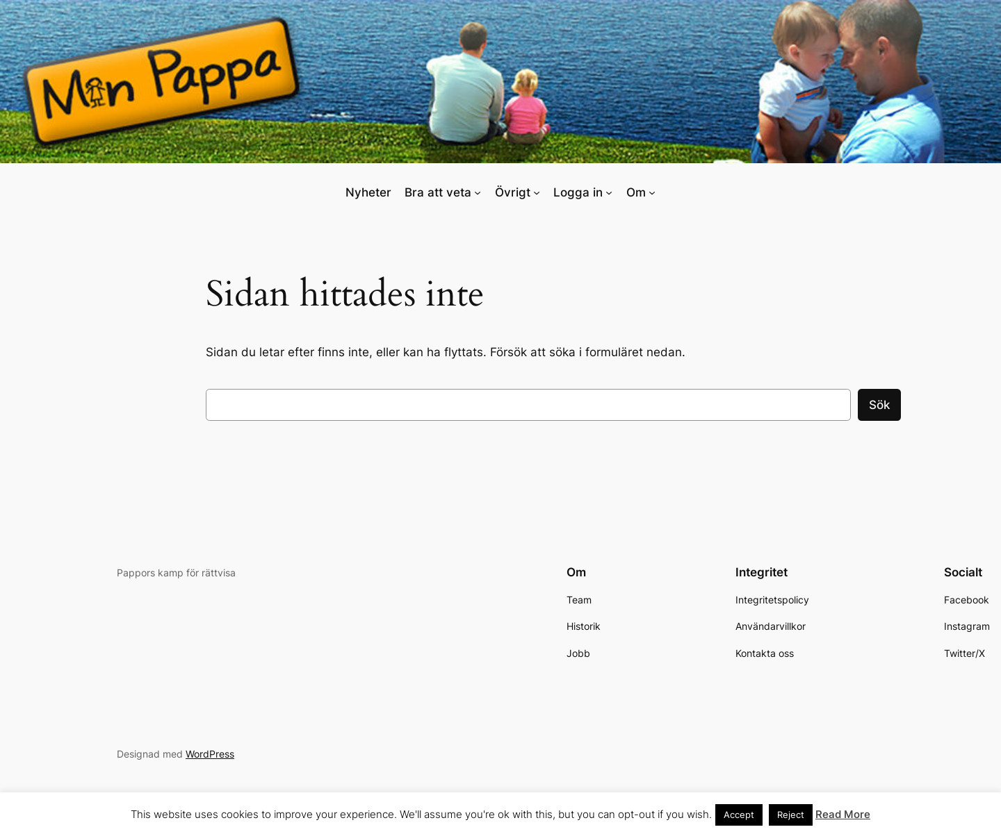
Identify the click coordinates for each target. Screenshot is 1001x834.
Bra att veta (438, 192)
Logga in (578, 192)
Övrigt (512, 192)
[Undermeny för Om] (652, 192)
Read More (842, 814)
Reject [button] (790, 814)
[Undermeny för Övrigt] (536, 192)
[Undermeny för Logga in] (608, 192)
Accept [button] (739, 814)
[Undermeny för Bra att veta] (477, 192)
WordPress (210, 754)
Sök (879, 405)
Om (636, 192)
